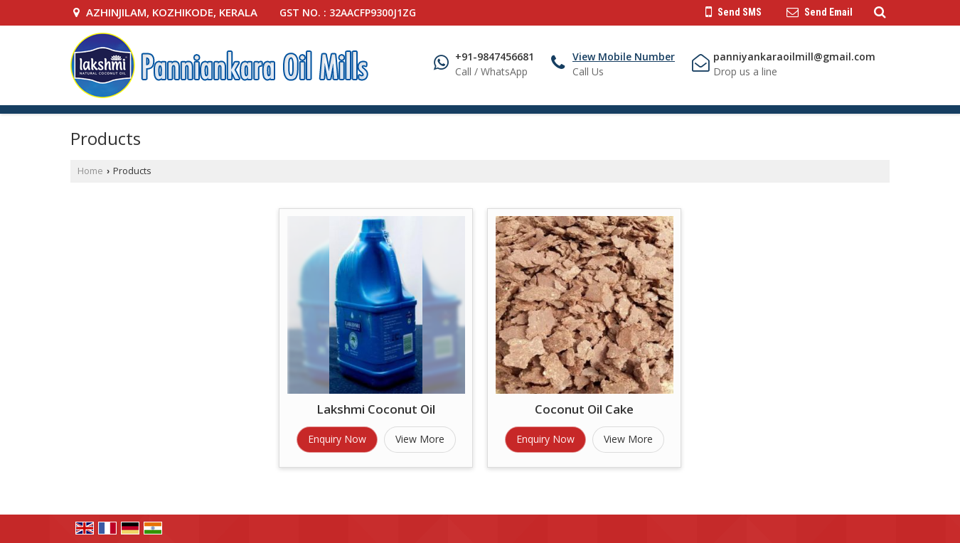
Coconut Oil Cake (584, 409)
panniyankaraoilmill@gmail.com (794, 56)
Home (90, 171)
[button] (623, 56)
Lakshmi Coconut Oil (375, 409)
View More (419, 439)
